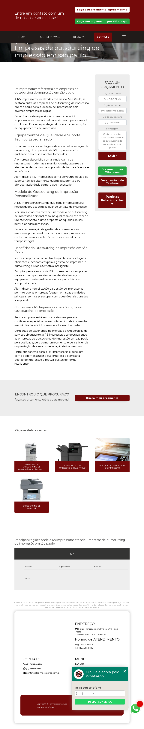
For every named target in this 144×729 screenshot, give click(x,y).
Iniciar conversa (100, 701)
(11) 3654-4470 (32, 664)
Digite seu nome (112, 93)
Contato (103, 37)
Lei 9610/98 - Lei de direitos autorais (82, 607)
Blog (77, 37)
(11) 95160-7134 (32, 668)
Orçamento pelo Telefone (112, 181)
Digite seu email (112, 105)
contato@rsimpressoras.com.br (41, 672)
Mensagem (112, 128)
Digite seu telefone (112, 116)
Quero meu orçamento (102, 398)
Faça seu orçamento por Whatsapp (102, 21)
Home (22, 37)
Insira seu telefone (88, 687)
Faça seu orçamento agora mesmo (102, 9)
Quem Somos (50, 37)
